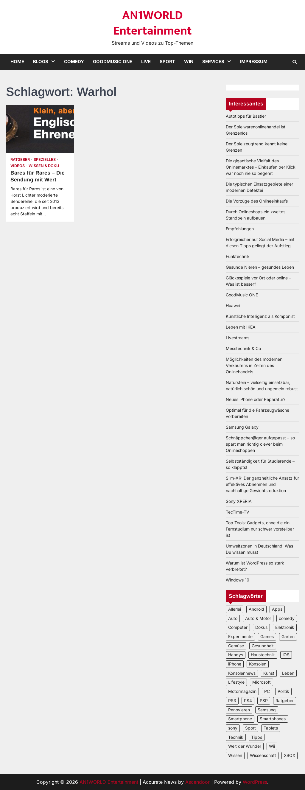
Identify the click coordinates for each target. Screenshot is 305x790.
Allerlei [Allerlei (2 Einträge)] (234, 609)
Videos (17, 166)
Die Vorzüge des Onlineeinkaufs (257, 200)
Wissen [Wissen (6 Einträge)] (235, 755)
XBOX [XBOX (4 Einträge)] (289, 755)
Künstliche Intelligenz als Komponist (260, 316)
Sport (167, 61)
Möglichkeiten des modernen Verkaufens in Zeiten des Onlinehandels (254, 365)
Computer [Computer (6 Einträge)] (238, 627)
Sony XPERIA (239, 501)
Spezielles (45, 159)
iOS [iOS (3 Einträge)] (286, 654)
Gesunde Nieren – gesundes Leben (260, 267)
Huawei (233, 305)
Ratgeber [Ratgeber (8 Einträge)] (285, 700)
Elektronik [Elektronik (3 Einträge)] (284, 627)
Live (146, 61)
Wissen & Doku (44, 166)
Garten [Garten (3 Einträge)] (288, 636)
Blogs (40, 61)
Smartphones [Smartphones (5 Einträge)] (273, 718)
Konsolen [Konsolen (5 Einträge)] (257, 664)
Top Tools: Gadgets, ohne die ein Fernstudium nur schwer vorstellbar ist (260, 529)
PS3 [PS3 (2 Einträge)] (232, 700)
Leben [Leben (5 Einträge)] (288, 673)
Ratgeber (20, 159)
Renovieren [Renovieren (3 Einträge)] (239, 709)
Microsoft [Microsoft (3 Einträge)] (261, 682)
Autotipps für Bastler (246, 116)
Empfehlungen (240, 228)
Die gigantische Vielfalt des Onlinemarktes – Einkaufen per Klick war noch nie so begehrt (260, 167)
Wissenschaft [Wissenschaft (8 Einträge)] (263, 755)
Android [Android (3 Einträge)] (256, 609)
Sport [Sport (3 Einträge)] (250, 728)
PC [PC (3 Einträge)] (267, 691)
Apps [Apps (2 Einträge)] (277, 609)
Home (17, 61)
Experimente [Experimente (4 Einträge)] (240, 636)
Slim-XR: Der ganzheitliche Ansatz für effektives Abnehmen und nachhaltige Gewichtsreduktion (262, 484)
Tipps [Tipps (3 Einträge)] (256, 737)
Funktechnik (238, 256)
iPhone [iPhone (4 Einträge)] (234, 664)
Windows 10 (237, 579)
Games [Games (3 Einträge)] (267, 636)
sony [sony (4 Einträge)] (232, 728)
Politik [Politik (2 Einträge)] (283, 691)
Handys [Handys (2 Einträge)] (235, 654)
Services (213, 61)
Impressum (253, 61)
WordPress (255, 782)
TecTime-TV (237, 511)
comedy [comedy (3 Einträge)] (287, 618)
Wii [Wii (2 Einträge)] (272, 746)
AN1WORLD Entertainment (152, 23)
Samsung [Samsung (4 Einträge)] (267, 709)
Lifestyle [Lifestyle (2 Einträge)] (236, 682)
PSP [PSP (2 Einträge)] (264, 700)
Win (188, 61)
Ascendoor (197, 782)
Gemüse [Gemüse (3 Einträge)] (236, 645)
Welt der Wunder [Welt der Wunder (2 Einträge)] (244, 746)
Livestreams (237, 337)
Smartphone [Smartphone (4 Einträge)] (240, 718)
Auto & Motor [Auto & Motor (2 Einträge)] (258, 618)
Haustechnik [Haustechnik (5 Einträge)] (263, 654)
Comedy (74, 61)
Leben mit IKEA (241, 326)
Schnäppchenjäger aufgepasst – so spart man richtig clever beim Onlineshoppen (260, 444)
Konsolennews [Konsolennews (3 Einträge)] (242, 673)
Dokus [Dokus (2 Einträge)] (261, 627)
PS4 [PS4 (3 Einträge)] (248, 700)
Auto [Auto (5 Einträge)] (232, 618)
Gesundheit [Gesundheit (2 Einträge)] (263, 645)
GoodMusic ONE (112, 61)
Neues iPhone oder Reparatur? (255, 399)
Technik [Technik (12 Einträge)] (235, 737)
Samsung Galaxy (242, 427)
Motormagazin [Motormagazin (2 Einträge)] (242, 691)
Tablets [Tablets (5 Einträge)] (271, 728)
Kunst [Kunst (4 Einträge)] (268, 673)
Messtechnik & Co (243, 348)
